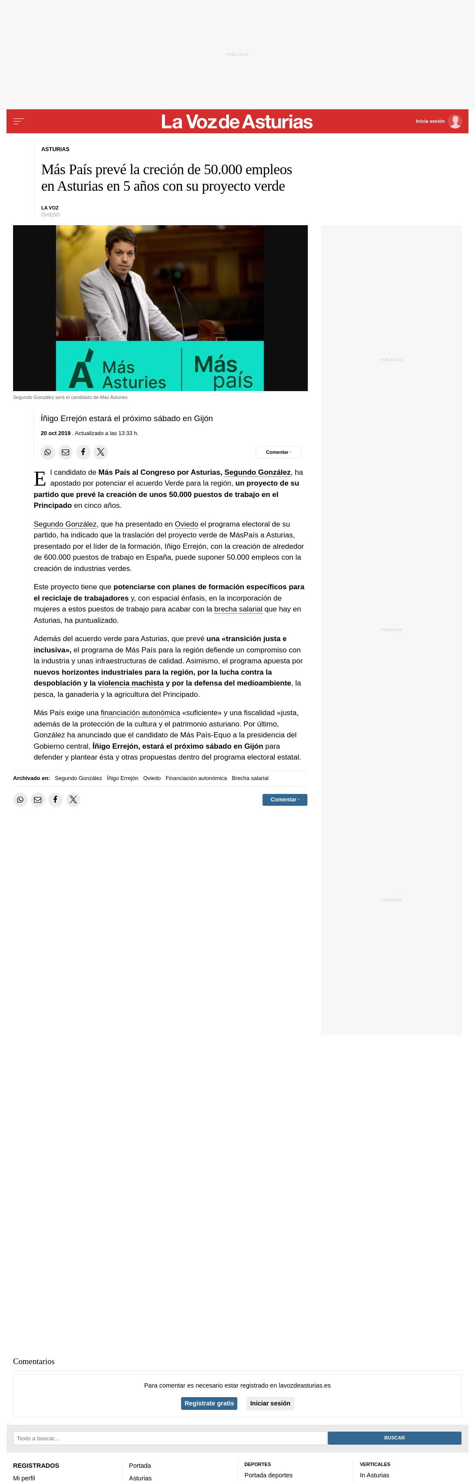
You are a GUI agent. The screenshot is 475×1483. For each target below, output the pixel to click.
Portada (140, 1465)
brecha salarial (238, 609)
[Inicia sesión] (439, 121)
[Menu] (18, 121)
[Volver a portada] (237, 121)
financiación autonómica (140, 713)
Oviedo (187, 524)
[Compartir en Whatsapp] (47, 452)
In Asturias (374, 1475)
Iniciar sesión (270, 1403)
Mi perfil (24, 1478)
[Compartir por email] (65, 452)
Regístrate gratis (209, 1403)
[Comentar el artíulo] (278, 452)
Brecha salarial (250, 778)
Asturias (140, 1478)
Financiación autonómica (196, 778)
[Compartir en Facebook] (83, 452)
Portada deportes (269, 1475)
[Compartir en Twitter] (101, 452)
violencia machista (131, 683)
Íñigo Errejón (122, 778)
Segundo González (257, 472)
